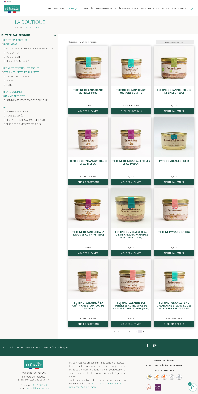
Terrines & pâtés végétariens (23, 124)
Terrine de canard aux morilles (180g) (88, 91)
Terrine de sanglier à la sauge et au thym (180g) (88, 233)
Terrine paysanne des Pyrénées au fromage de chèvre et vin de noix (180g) (131, 305)
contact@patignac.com (38, 387)
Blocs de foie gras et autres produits (29, 48)
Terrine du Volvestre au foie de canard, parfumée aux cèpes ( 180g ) (131, 234)
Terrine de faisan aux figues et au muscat (88, 162)
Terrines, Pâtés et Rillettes (21, 72)
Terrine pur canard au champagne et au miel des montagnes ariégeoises (174, 305)
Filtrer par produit (28, 35)
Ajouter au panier (88, 111)
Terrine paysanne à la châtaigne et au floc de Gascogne (88, 305)
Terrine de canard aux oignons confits (131, 91)
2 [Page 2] (122, 331)
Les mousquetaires (17, 60)
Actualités (87, 8)
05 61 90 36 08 (40, 385)
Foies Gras (10, 44)
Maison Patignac (57, 8)
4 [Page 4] (129, 331)
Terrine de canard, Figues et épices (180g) (174, 91)
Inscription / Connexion (174, 8)
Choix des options (131, 111)
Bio (6, 107)
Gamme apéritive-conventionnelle (27, 100)
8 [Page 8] (143, 331)
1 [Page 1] (118, 331)
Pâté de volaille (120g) (174, 160)
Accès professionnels (126, 8)
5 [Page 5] (133, 331)
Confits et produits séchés (21, 68)
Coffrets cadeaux (15, 40)
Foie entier (12, 52)
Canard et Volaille (17, 76)
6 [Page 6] (136, 331)
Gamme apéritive (14, 96)
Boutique (74, 8)
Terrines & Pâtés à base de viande (26, 119)
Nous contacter (150, 8)
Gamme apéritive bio (18, 111)
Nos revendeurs (104, 8)
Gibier (9, 80)
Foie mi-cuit (13, 56)
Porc (9, 84)
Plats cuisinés (13, 91)
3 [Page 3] (125, 331)
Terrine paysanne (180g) (174, 231)
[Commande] (175, 42)
